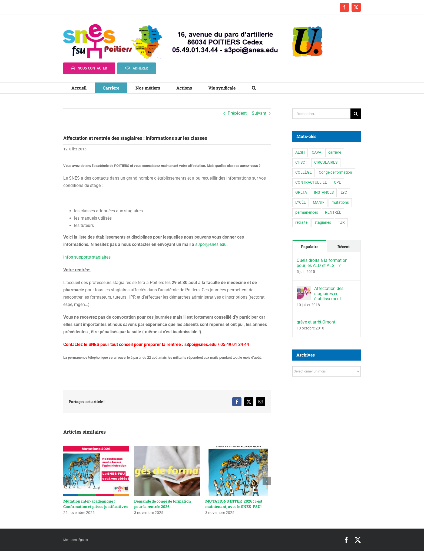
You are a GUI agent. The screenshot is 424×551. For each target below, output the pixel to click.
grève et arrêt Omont (316, 322)
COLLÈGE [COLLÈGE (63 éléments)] (303, 172)
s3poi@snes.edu (211, 244)
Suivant (259, 113)
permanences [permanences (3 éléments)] (306, 212)
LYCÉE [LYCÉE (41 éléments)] (300, 202)
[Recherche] (355, 113)
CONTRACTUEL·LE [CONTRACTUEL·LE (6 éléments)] (311, 182)
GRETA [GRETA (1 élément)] (301, 192)
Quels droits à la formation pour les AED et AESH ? (322, 263)
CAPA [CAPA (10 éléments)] (316, 152)
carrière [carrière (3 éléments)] (334, 152)
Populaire (309, 246)
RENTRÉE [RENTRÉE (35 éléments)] (333, 212)
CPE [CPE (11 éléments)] (337, 182)
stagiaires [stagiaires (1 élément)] (322, 222)
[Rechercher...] (321, 113)
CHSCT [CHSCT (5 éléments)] (301, 162)
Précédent (237, 113)
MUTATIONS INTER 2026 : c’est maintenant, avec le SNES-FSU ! (233, 504)
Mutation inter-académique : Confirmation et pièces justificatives (95, 504)
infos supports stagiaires (87, 257)
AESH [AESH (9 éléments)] (300, 152)
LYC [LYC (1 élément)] (344, 192)
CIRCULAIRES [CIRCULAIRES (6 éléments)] (325, 162)
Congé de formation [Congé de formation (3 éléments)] (335, 172)
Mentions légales (75, 540)
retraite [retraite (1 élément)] (301, 222)
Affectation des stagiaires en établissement (328, 293)
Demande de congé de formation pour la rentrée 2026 (162, 504)
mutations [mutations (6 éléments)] (340, 202)
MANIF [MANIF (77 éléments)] (318, 202)
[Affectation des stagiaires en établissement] (304, 289)
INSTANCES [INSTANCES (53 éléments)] (324, 192)
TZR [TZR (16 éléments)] (341, 222)
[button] (254, 88)
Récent (343, 246)
